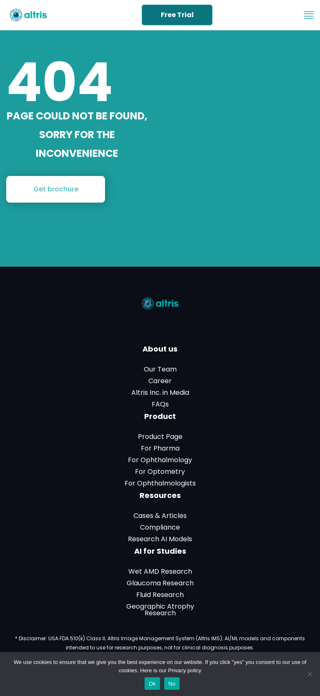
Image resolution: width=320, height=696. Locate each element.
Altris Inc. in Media (160, 392)
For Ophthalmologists (160, 483)
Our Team (160, 369)
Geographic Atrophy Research (160, 610)
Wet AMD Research (160, 571)
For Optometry (160, 471)
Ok (152, 684)
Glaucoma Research (160, 583)
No (171, 684)
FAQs (160, 404)
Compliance (160, 527)
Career (160, 381)
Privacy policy (184, 670)
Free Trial (177, 15)
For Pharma (160, 448)
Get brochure (55, 189)
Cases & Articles (160, 516)
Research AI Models (160, 539)
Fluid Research (160, 595)
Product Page (160, 436)
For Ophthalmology (160, 460)
